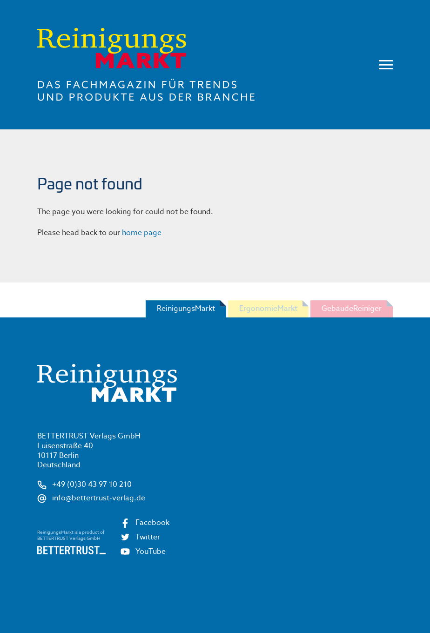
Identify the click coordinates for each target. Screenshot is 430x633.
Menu (386, 64)
